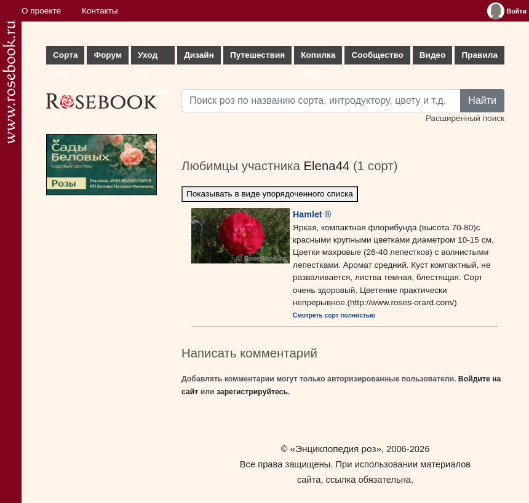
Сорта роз (65, 57)
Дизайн (199, 55)
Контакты (100, 10)
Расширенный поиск (465, 118)
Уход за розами (153, 57)
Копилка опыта (318, 57)
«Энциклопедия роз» (335, 448)
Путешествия (257, 55)
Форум (107, 55)
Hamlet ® (312, 214)
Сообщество (377, 55)
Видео (433, 55)
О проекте (41, 10)
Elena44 (326, 166)
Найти (482, 100)
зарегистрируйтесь (252, 392)
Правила (479, 55)
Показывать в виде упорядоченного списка (269, 193)
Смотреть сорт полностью (334, 315)
